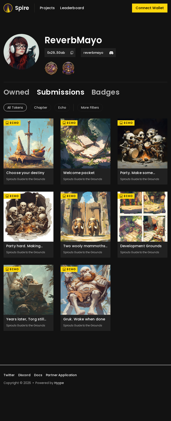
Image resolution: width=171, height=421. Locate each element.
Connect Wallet (150, 7)
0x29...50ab (60, 52)
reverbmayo (98, 52)
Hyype (59, 383)
